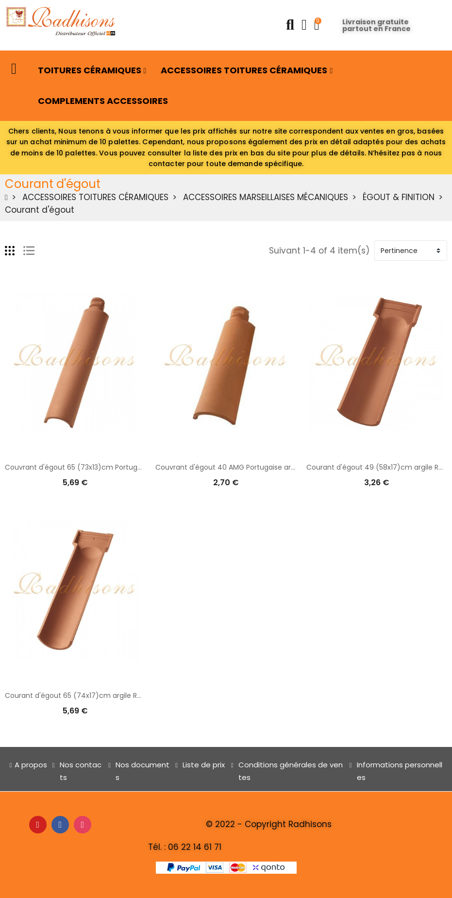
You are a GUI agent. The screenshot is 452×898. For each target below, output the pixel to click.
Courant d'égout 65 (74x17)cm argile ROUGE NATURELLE (98, 695)
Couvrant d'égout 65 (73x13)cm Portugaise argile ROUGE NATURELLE (118, 467)
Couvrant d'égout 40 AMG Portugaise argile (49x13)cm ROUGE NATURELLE (278, 467)
